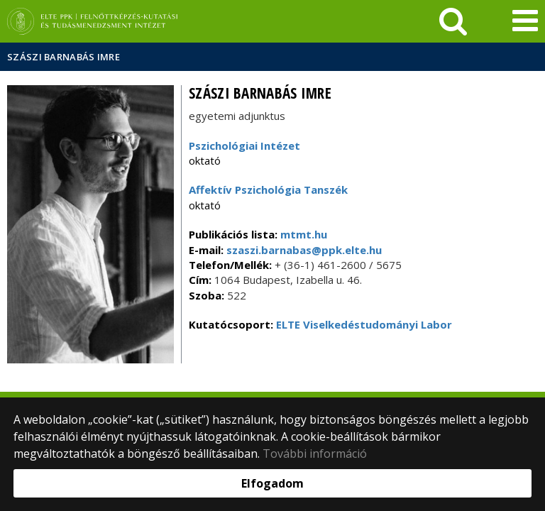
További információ (315, 453)
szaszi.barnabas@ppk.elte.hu (303, 250)
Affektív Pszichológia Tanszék (268, 189)
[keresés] (453, 21)
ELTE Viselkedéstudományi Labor (364, 324)
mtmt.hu (303, 234)
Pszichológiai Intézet (244, 145)
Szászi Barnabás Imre (63, 56)
